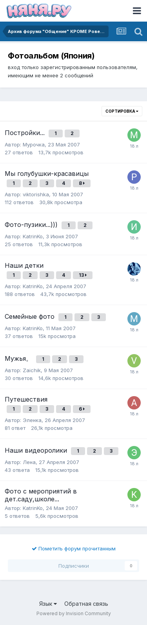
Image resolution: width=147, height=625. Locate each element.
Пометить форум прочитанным (74, 548)
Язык (48, 603)
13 (83, 275)
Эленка (32, 420)
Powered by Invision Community (73, 613)
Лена (29, 462)
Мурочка (34, 144)
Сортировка (121, 111)
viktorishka (36, 194)
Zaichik (32, 370)
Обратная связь (86, 603)
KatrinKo (33, 236)
